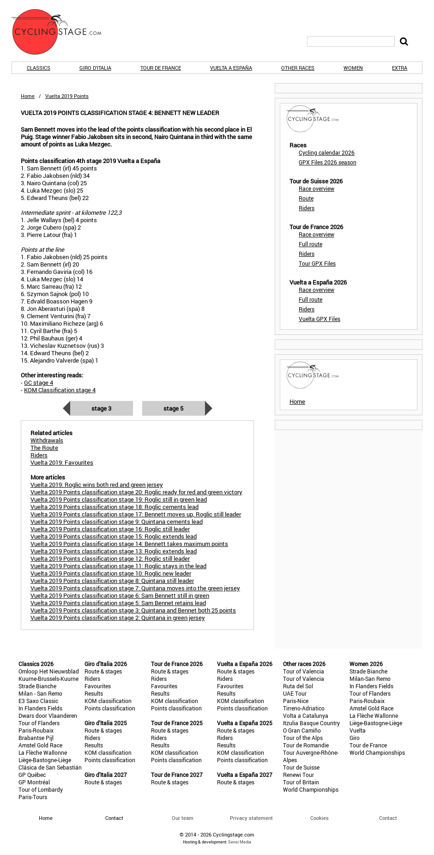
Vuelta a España (231, 67)
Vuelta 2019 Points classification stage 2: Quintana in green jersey (117, 617)
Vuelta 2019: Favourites (61, 462)
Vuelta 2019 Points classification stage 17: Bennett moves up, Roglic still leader (135, 514)
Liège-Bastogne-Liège (44, 760)
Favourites (97, 686)
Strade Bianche (37, 686)
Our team (182, 817)
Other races (297, 67)
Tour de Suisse (301, 767)
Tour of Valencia (303, 671)
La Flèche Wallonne (42, 752)
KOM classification (108, 700)
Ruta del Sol (298, 686)
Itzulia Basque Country (311, 723)
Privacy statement (251, 817)
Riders (306, 208)
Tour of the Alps (303, 737)
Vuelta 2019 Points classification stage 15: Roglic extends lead (113, 536)
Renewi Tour (298, 774)
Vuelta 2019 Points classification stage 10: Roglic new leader (110, 573)
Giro (355, 737)
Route (306, 198)
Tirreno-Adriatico (304, 708)
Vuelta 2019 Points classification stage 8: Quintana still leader (112, 580)
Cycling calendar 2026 (327, 152)
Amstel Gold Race (40, 745)
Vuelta (358, 730)
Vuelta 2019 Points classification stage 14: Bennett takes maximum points (129, 544)
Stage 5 (173, 408)
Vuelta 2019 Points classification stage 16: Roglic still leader (110, 529)
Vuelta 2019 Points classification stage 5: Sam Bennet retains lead (118, 603)
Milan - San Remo (40, 693)
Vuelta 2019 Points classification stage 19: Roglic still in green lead (118, 499)
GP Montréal (34, 782)
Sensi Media (239, 842)
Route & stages (103, 671)
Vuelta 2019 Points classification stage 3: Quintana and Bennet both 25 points (133, 610)
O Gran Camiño (302, 730)
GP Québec (32, 774)
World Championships (310, 789)
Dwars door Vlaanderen (47, 715)
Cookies (319, 817)
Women (353, 67)
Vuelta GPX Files (319, 318)
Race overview (316, 188)
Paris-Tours (32, 796)
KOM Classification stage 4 (60, 390)
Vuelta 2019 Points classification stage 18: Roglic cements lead (114, 507)
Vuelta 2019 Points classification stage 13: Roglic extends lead (113, 551)
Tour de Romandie (306, 745)
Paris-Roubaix (36, 730)
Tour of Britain (301, 782)
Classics (38, 67)
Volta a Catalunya (305, 715)
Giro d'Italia (95, 67)
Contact (388, 817)
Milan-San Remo (370, 678)
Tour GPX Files (317, 263)
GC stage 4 (38, 382)
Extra (399, 67)
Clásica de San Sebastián (50, 767)
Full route (310, 244)
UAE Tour (295, 693)
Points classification (109, 708)
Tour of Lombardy (40, 789)
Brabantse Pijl (36, 737)
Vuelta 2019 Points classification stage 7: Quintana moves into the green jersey (135, 588)
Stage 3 (101, 408)
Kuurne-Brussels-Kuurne (48, 678)
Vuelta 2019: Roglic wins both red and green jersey (96, 484)
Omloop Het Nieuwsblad (48, 671)
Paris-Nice (295, 700)
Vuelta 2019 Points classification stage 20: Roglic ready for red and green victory (136, 492)
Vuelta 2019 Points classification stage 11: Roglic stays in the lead (118, 566)
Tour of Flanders (39, 723)
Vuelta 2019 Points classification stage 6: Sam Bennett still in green (119, 595)
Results (93, 693)
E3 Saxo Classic (38, 700)
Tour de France (160, 67)
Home (28, 95)
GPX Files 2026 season (327, 162)
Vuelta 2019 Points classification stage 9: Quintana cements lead (116, 521)
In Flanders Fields (40, 708)
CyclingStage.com (62, 32)
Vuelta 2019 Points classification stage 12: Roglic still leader (110, 558)
